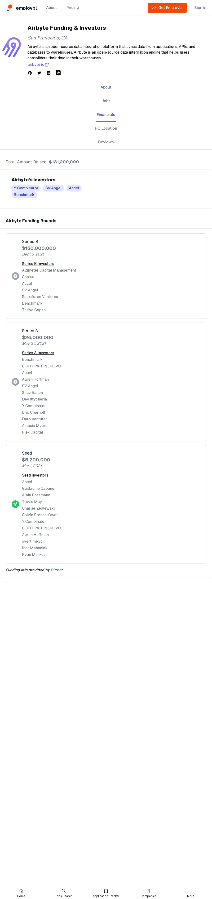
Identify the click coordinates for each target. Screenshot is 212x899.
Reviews (106, 142)
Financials (106, 114)
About (51, 7)
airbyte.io (38, 64)
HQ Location (106, 128)
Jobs (106, 101)
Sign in (200, 7)
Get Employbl (167, 7)
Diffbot (57, 570)
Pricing (72, 7)
